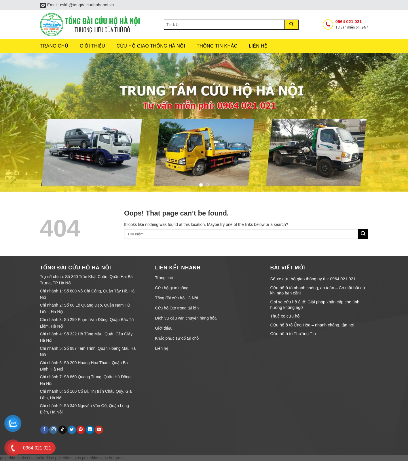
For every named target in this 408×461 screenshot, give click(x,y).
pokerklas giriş (68, 458)
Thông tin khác (217, 46)
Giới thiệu (92, 46)
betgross (116, 458)
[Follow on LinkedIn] (90, 430)
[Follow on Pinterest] (81, 430)
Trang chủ (54, 46)
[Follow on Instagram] (53, 430)
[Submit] (291, 25)
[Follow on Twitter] (72, 430)
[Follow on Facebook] (44, 430)
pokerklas (27, 458)
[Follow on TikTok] (62, 430)
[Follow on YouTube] (99, 430)
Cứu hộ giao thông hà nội (151, 46)
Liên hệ (258, 46)
